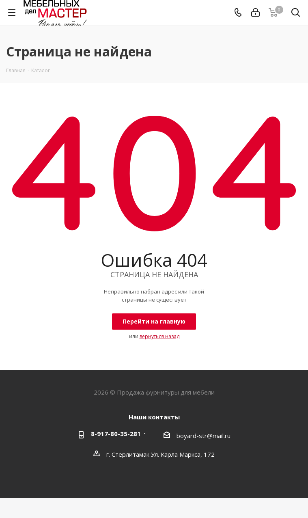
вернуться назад (159, 336)
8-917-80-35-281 (116, 434)
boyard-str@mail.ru (203, 436)
